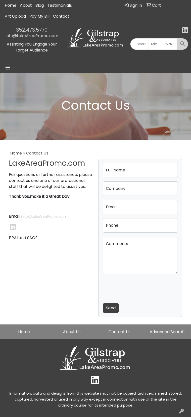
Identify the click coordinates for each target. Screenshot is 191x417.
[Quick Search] (139, 44)
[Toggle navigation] (7, 67)
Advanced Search (167, 332)
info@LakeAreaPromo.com (32, 36)
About (26, 5)
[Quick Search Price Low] (155, 44)
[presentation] (140, 287)
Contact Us (119, 332)
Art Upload (15, 16)
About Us (72, 332)
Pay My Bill (39, 16)
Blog (39, 5)
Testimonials (59, 5)
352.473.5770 (32, 29)
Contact (61, 16)
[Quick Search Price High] (170, 44)
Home (10, 5)
